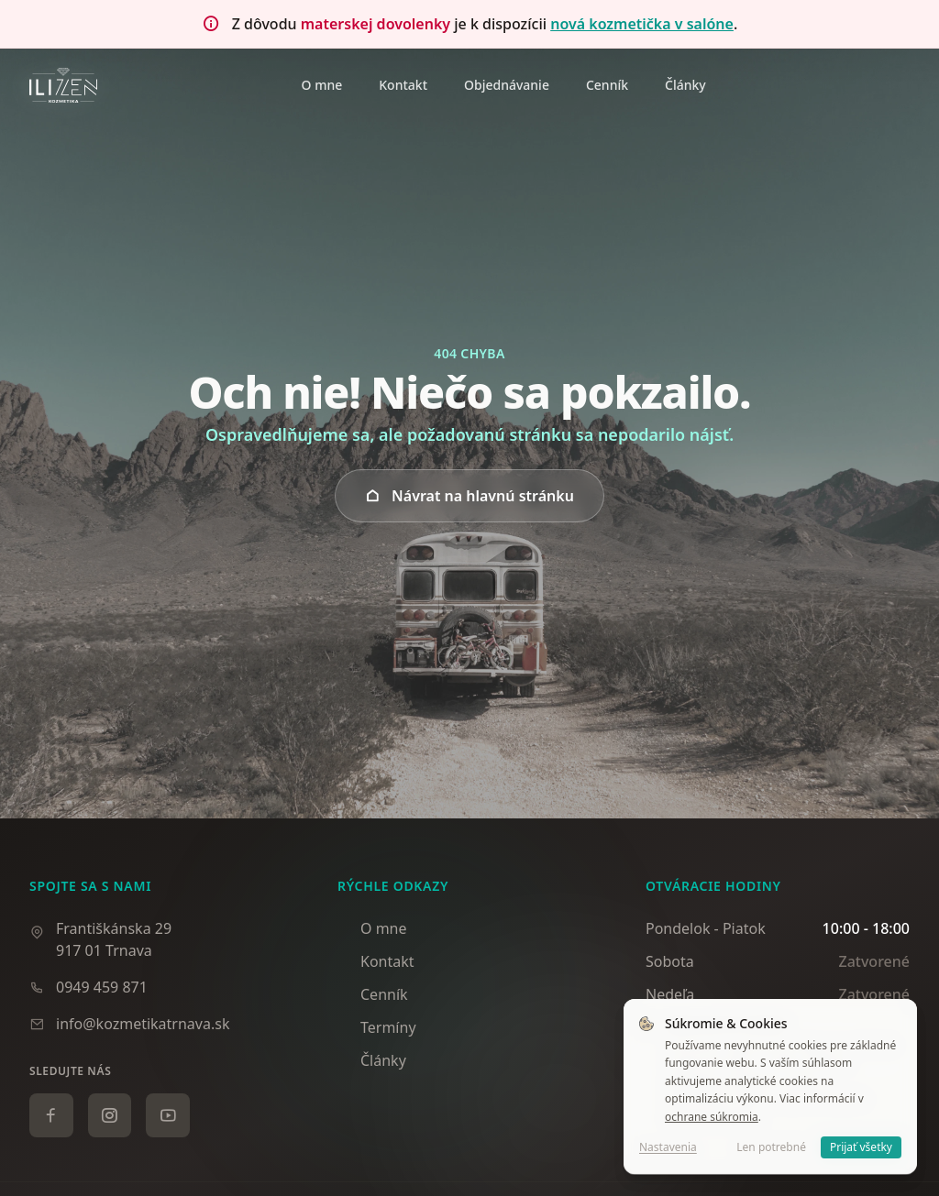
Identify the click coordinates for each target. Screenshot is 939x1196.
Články (371, 1060)
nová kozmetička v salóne (642, 24)
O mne (372, 928)
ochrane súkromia (711, 1117)
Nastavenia (668, 1147)
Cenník (372, 994)
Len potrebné (771, 1147)
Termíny (376, 1027)
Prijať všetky (861, 1147)
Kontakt (375, 961)
